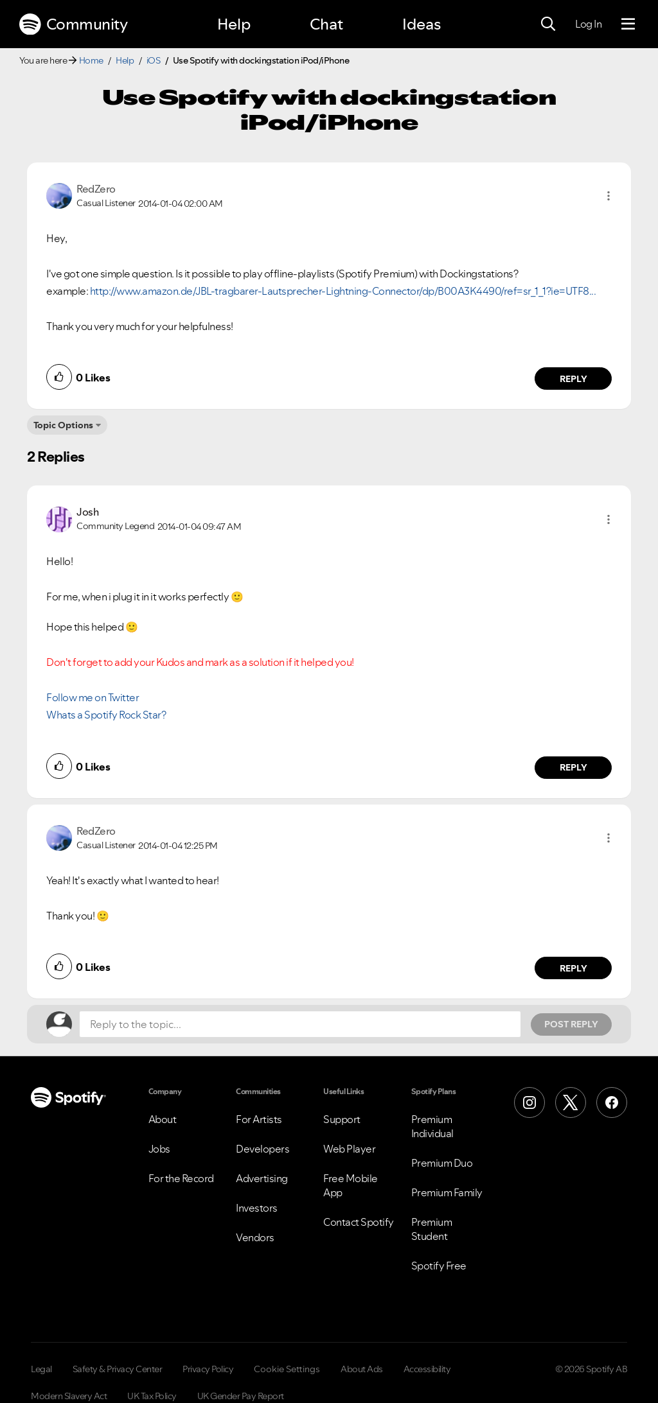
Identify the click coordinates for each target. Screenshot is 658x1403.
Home (91, 60)
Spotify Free (439, 1266)
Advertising (262, 1178)
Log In (588, 24)
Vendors (255, 1237)
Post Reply (571, 1024)
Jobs (159, 1149)
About (162, 1119)
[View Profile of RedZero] (96, 189)
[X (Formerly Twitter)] (570, 1102)
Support (341, 1119)
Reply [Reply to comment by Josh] (573, 767)
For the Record (181, 1178)
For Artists (259, 1119)
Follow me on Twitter (92, 697)
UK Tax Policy (152, 1396)
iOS (154, 60)
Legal (41, 1369)
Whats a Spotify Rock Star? (106, 715)
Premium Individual (432, 1126)
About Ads (362, 1369)
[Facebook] (611, 1102)
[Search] (548, 24)
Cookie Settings (287, 1369)
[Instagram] (529, 1102)
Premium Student (431, 1229)
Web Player (349, 1149)
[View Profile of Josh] (87, 512)
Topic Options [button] (63, 425)
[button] (608, 195)
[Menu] (628, 24)
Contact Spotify (358, 1222)
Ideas (421, 24)
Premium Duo (442, 1163)
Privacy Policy (207, 1369)
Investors (257, 1208)
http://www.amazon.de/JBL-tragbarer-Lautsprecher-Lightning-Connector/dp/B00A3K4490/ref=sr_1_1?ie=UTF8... (343, 291)
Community (73, 24)
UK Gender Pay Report (240, 1396)
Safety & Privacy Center (118, 1369)
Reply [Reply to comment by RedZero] (573, 378)
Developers (262, 1149)
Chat (326, 24)
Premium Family (447, 1192)
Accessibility (427, 1369)
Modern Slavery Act (69, 1396)
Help (234, 24)
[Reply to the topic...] (300, 1024)
